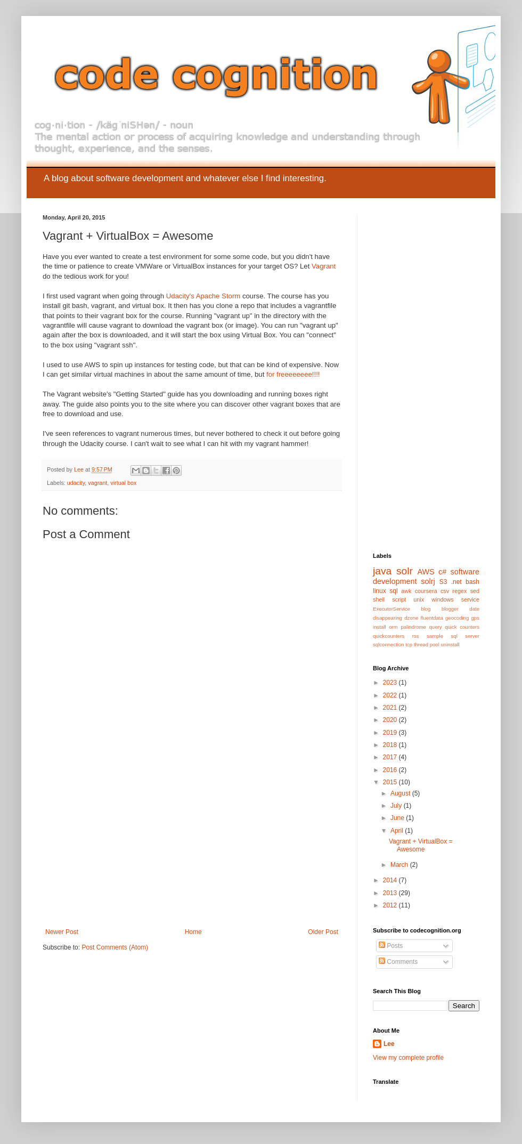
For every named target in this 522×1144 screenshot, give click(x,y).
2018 (391, 745)
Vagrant (324, 266)
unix (418, 599)
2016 (391, 770)
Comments (398, 961)
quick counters (462, 627)
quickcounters (388, 636)
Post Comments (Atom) (114, 947)
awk (406, 591)
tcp (408, 644)
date (474, 609)
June (398, 818)
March (400, 865)
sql (393, 591)
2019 (391, 732)
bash (472, 582)
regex (459, 591)
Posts (391, 946)
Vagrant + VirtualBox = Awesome (421, 845)
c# (442, 571)
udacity (76, 483)
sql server (465, 636)
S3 (443, 582)
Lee (389, 1044)
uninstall (450, 644)
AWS (425, 571)
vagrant (97, 483)
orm (393, 627)
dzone (411, 618)
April (397, 830)
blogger (450, 609)
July (397, 805)
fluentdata (432, 618)
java (382, 571)
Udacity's (180, 296)
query (435, 627)
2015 (391, 782)
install (379, 627)
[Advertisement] (192, 848)
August (401, 793)
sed (474, 591)
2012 (391, 905)
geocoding (457, 618)
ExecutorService (391, 609)
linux (379, 591)
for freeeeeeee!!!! (293, 374)
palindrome (413, 627)
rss (415, 636)
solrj (428, 581)
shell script (389, 599)
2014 (391, 880)
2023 (391, 682)
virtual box (123, 483)
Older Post (323, 932)
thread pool (426, 644)
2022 (391, 695)
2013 (391, 893)
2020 (391, 720)
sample (435, 636)
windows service (455, 599)
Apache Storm (218, 296)
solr (404, 571)
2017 (391, 757)
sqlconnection (388, 644)
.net (456, 582)
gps (475, 618)
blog (425, 609)
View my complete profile (408, 1057)
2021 (391, 707)
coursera (426, 591)
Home (193, 932)
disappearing (387, 618)
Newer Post (61, 932)
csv (445, 591)
